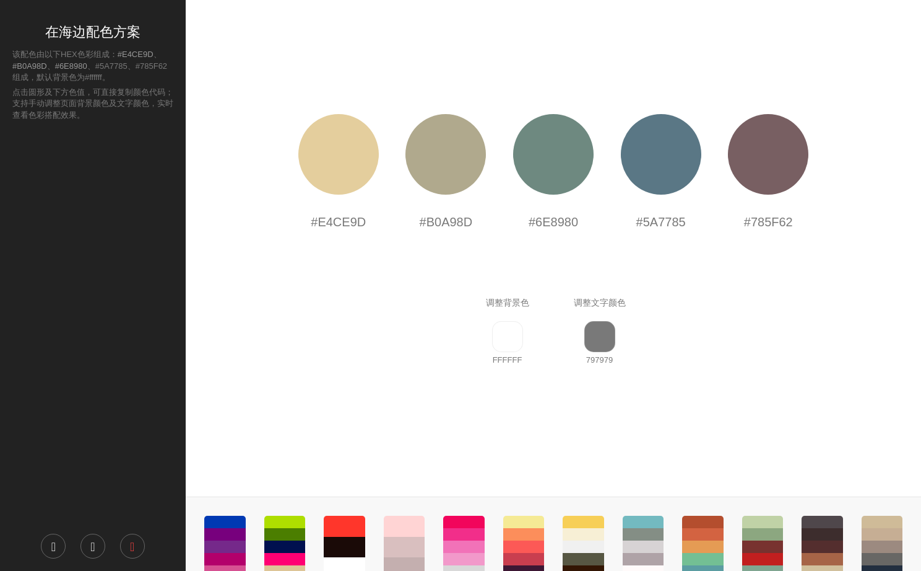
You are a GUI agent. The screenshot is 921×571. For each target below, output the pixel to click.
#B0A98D (29, 66)
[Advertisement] (92, 326)
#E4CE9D (136, 54)
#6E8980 (71, 66)
